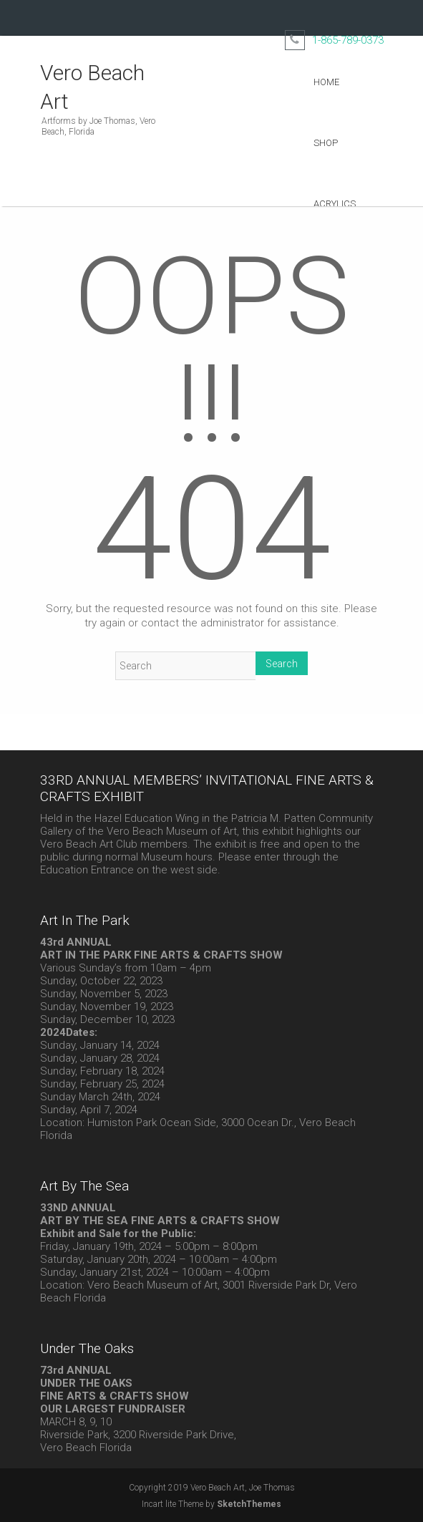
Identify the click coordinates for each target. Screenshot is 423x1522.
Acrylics (334, 203)
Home (326, 82)
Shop (325, 142)
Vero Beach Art (92, 87)
